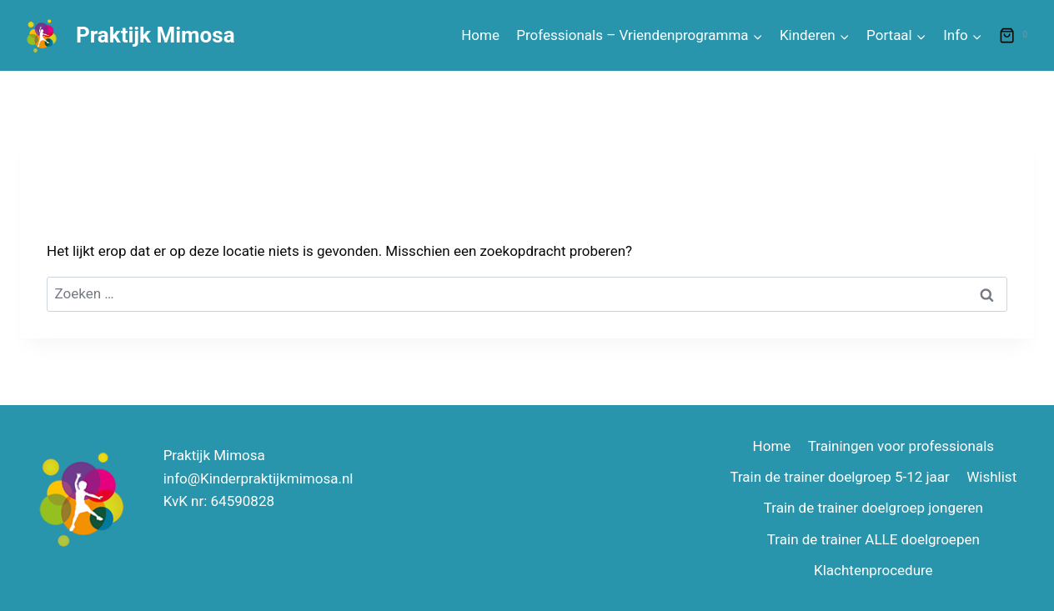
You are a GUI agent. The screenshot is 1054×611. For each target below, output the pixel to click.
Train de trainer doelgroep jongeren (873, 507)
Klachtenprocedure (873, 570)
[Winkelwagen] (1016, 36)
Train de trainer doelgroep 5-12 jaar (839, 476)
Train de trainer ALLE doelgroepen (873, 539)
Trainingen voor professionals (901, 446)
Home (480, 35)
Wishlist (991, 476)
